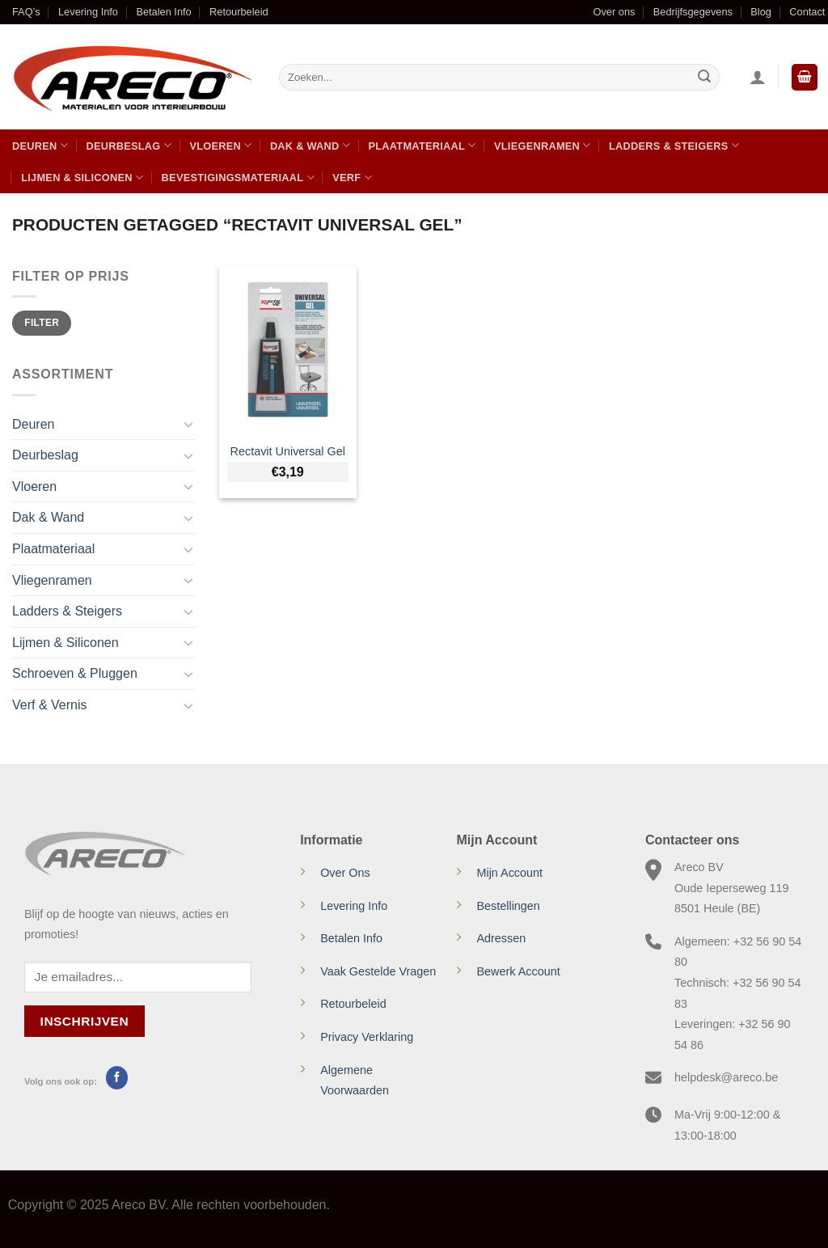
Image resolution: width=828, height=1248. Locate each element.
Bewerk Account (518, 971)
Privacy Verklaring (366, 1036)
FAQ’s (26, 12)
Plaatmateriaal (421, 145)
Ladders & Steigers (674, 145)
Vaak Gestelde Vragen (378, 971)
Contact (807, 12)
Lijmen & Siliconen (82, 177)
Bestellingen (507, 905)
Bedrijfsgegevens (693, 12)
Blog (760, 12)
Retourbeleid (238, 12)
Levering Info (88, 12)
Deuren (40, 145)
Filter (41, 322)
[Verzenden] (704, 77)
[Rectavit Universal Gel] (288, 349)
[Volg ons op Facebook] (117, 1077)
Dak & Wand (310, 145)
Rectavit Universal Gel (287, 451)
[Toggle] (188, 424)
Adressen (501, 938)
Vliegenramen (542, 145)
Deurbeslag (128, 145)
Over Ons (345, 872)
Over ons (614, 12)
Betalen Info (163, 12)
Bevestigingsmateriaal (238, 177)
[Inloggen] (758, 77)
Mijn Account (509, 872)
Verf (352, 177)
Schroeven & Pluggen (74, 673)
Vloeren (220, 145)
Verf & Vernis (49, 705)
